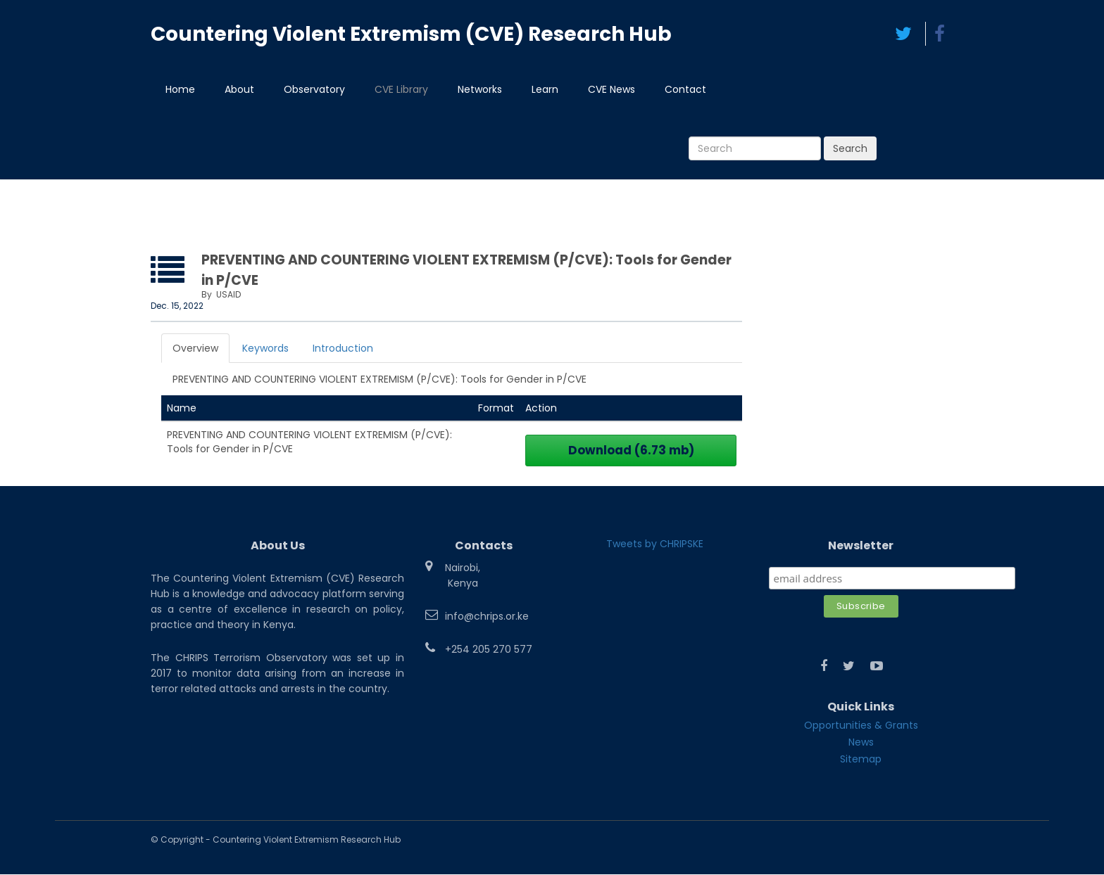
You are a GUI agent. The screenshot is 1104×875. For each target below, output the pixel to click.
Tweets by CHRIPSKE (654, 544)
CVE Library (401, 90)
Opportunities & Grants (861, 726)
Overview (195, 349)
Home (180, 90)
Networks (480, 90)
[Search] (755, 149)
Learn (545, 90)
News (861, 743)
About (239, 90)
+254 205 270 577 (488, 650)
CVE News (611, 90)
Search (850, 149)
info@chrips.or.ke (487, 617)
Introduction (343, 349)
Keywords (265, 349)
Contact (685, 90)
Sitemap (861, 760)
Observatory (314, 90)
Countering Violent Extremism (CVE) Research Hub (411, 34)
